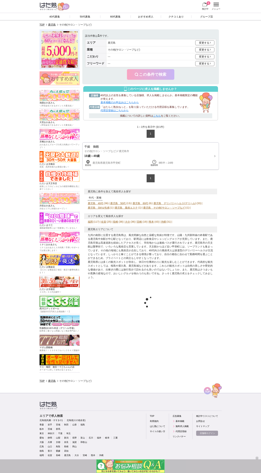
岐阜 (107, 438)
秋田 (66, 424)
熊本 (151, 221)
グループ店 (206, 16)
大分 (127, 221)
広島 (42, 446)
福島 (83, 424)
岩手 (50, 424)
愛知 (42, 438)
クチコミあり (176, 16)
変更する (204, 42)
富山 (83, 438)
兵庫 (50, 442)
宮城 (58, 424)
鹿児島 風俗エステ (126, 207)
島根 (66, 446)
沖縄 (163, 221)
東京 (42, 433)
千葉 (60, 433)
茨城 (50, 429)
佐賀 (103, 221)
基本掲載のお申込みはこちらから (120, 102)
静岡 (50, 438)
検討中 (206, 5)
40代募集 (54, 16)
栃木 (42, 429)
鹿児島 (52, 24)
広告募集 (177, 416)
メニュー (215, 6)
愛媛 (58, 451)
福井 (99, 438)
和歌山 (84, 442)
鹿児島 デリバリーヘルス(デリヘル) (175, 203)
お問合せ (200, 421)
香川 (50, 451)
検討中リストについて (207, 416)
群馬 (58, 429)
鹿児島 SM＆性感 (98, 207)
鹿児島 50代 (118, 203)
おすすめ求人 (145, 16)
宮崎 (139, 221)
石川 (91, 438)
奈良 (66, 442)
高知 (66, 451)
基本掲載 (180, 421)
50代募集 (85, 16)
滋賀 (74, 442)
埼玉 (68, 433)
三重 (115, 438)
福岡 (90, 221)
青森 (42, 424)
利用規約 (154, 421)
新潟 (66, 438)
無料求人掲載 (182, 426)
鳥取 (58, 446)
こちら (157, 115)
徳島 (42, 451)
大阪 (42, 442)
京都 (58, 442)
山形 (74, 424)
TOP (42, 24)
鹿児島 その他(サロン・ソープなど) (164, 207)
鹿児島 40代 (95, 203)
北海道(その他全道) (76, 420)
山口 (50, 446)
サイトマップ (202, 426)
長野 (74, 438)
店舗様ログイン (207, 433)
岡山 (74, 446)
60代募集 (115, 16)
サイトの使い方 (157, 431)
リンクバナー (179, 436)
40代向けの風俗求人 (160, 250)
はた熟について (157, 426)
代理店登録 (181, 431)
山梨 (58, 438)
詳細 (151, 156)
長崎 (115, 221)
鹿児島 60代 (140, 203)
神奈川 (51, 433)
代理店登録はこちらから (115, 110)
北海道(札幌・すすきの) (51, 420)
